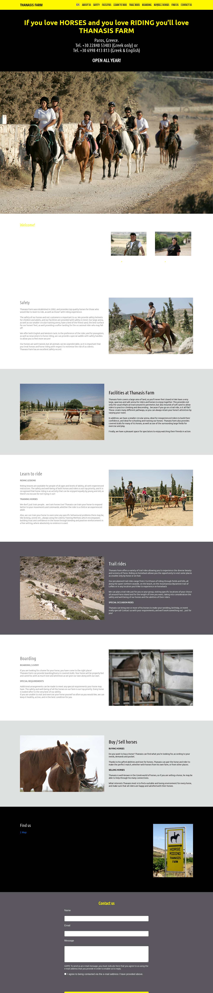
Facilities (106, 4)
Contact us (186, 4)
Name (67, 910)
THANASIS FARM (31, 5)
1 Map (23, 832)
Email (67, 925)
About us (86, 4)
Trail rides (134, 4)
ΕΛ (78, 4)
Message (69, 940)
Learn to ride (120, 4)
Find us (174, 4)
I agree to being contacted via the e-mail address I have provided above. (105, 974)
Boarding (146, 4)
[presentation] (86, 984)
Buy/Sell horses (161, 4)
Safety (96, 4)
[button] (16, 142)
